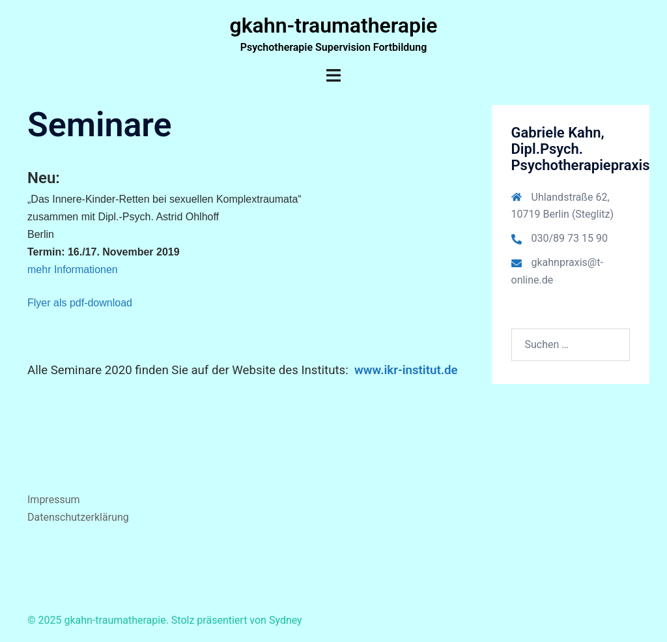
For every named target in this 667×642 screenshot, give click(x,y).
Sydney (285, 620)
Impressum (53, 499)
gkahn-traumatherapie (333, 25)
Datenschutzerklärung (78, 517)
